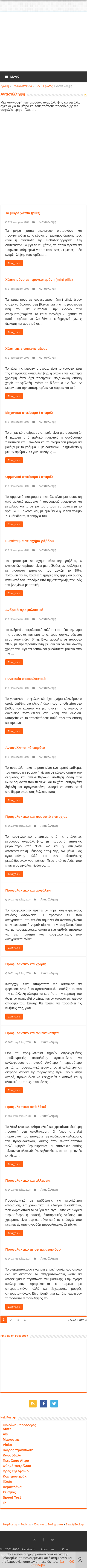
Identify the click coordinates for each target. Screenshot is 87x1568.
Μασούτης (11, 1439)
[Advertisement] (44, 42)
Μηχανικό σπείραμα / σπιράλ (29, 412)
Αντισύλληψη (47, 222)
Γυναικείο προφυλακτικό (25, 679)
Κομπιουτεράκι (15, 1476)
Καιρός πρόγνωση (18, 1450)
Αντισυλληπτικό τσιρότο (25, 748)
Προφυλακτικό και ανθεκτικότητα (32, 1033)
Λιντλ (7, 1429)
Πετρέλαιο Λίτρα (16, 1460)
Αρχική (4, 86)
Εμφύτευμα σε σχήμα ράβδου (29, 541)
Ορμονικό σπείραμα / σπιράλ (29, 477)
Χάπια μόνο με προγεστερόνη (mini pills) (39, 279)
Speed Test (12, 1497)
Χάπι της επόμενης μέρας (26, 348)
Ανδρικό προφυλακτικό (24, 610)
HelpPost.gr (10, 1524)
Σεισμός (9, 1492)
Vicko (7, 1445)
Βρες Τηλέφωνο (16, 1471)
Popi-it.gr (26, 1524)
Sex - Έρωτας (44, 86)
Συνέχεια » (14, 263)
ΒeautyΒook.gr (75, 1524)
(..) (62, 1561)
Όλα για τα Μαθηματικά (49, 1524)
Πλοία (7, 1481)
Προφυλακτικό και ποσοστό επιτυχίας (36, 816)
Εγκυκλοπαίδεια (22, 86)
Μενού (12, 76)
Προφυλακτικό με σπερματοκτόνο (33, 1249)
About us (47, 1549)
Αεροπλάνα (12, 1487)
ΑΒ (5, 1434)
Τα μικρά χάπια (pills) (22, 213)
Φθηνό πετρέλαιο (17, 1466)
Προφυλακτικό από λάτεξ (25, 1107)
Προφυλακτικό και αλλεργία (27, 1180)
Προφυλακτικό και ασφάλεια (28, 890)
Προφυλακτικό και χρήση (25, 964)
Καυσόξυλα (12, 1455)
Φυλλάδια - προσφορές (19, 1425)
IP (4, 1503)
